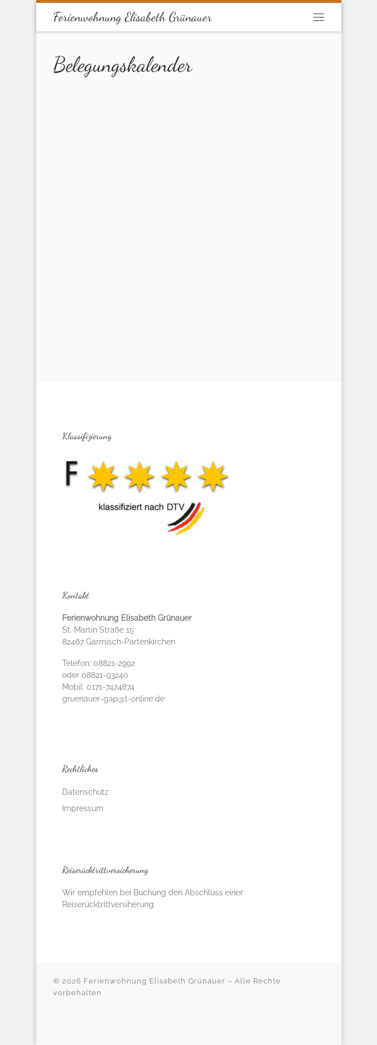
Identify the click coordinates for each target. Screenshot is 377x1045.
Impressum (82, 808)
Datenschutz (85, 791)
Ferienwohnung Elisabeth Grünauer (155, 981)
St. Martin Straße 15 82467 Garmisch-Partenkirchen (127, 629)
